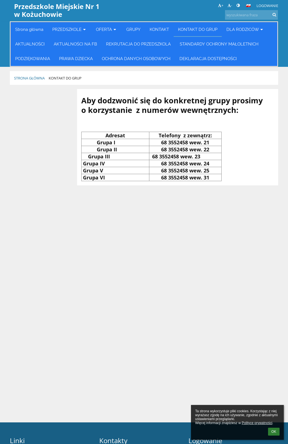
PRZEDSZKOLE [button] (69, 29)
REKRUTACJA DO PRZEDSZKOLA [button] (138, 44)
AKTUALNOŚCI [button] (30, 44)
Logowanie (267, 5)
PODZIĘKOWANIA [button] (32, 58)
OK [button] (273, 432)
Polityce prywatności (257, 423)
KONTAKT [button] (159, 29)
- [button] (230, 5)
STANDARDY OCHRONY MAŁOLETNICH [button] (219, 44)
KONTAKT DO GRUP (65, 78)
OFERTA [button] (106, 29)
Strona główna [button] (29, 29)
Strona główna (29, 78)
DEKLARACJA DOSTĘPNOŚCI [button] (208, 58)
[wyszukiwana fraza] (251, 15)
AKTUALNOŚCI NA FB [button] (75, 44)
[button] (248, 5)
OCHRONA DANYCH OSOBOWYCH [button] (136, 58)
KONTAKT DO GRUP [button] (197, 29)
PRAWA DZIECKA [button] (76, 58)
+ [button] (220, 5)
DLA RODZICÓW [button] (245, 29)
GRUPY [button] (133, 29)
